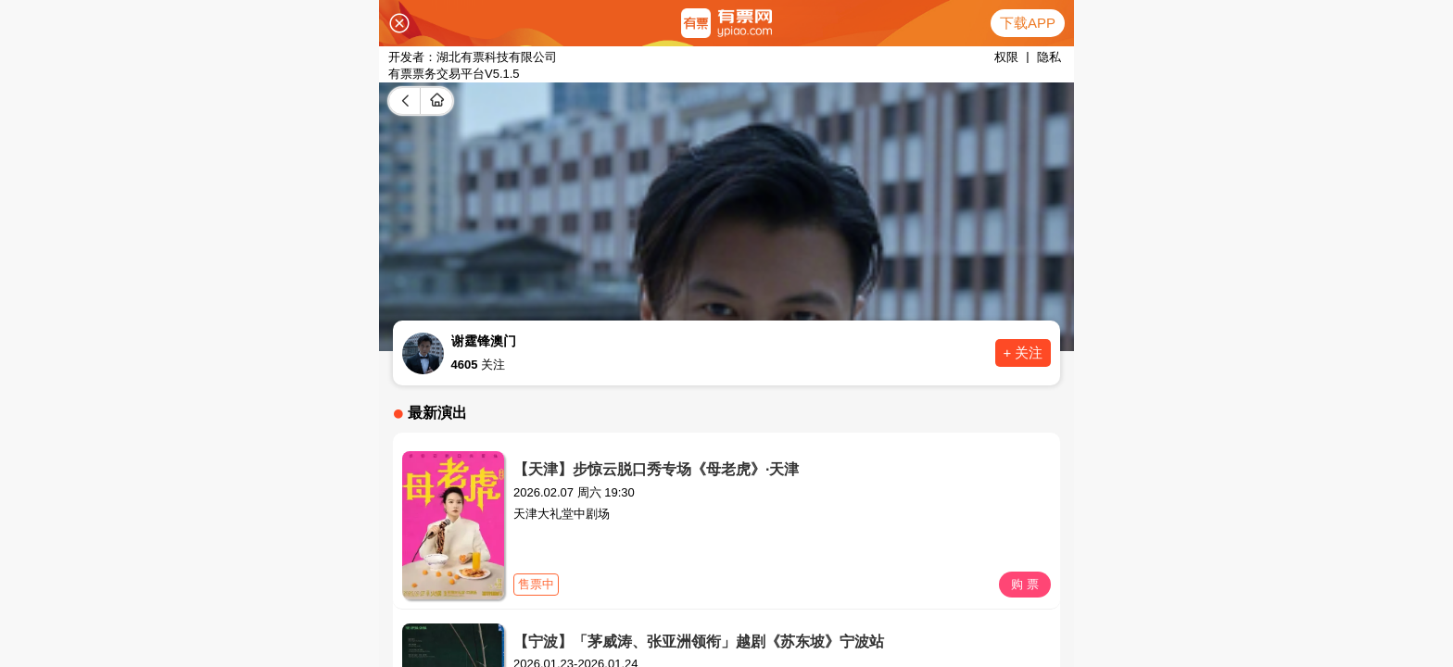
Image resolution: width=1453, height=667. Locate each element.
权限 (1006, 57)
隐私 (1049, 57)
